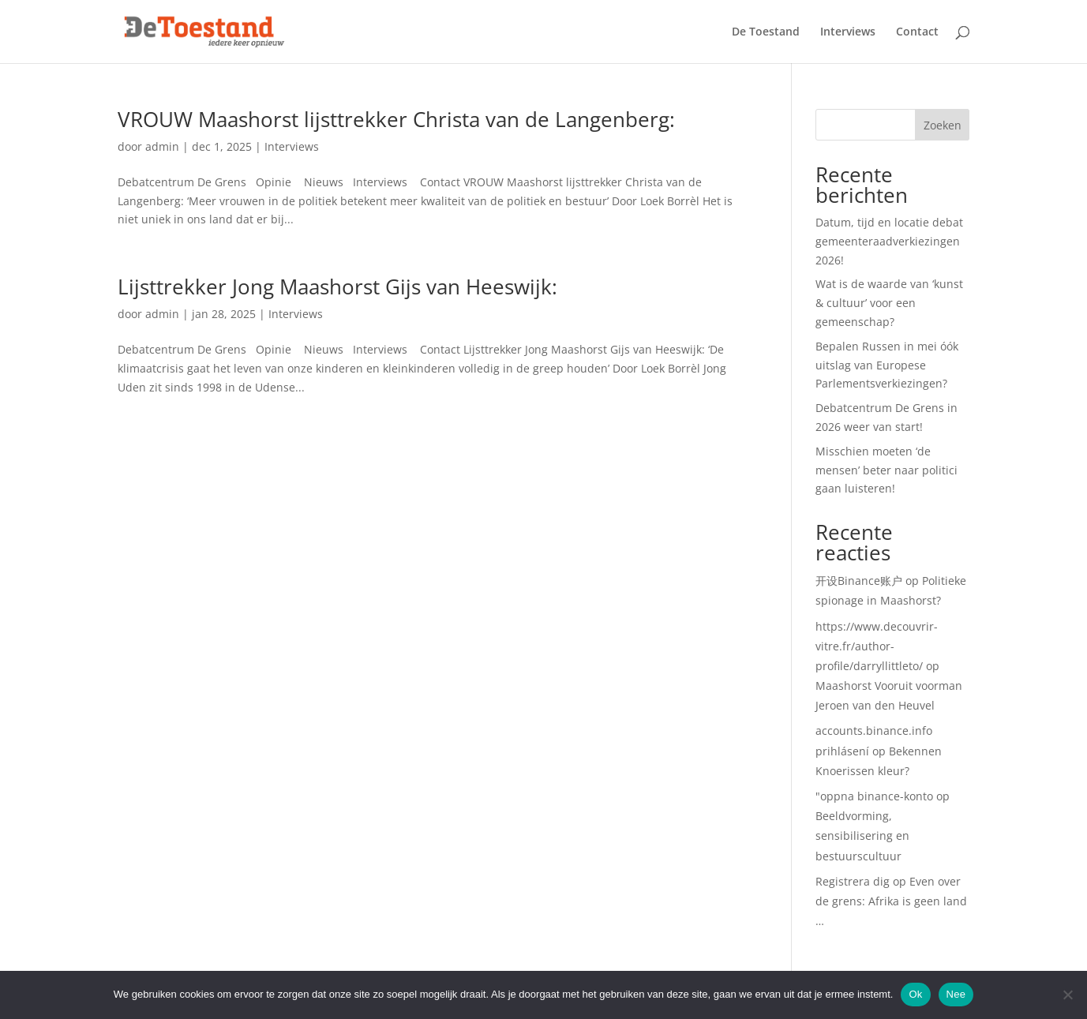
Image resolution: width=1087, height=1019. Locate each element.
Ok (915, 994)
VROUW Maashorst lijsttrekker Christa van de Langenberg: (396, 119)
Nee (956, 994)
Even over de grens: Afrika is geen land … (891, 901)
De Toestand (766, 32)
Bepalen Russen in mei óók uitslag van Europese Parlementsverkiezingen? (886, 365)
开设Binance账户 (858, 580)
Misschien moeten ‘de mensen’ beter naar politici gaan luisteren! (886, 470)
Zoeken (942, 125)
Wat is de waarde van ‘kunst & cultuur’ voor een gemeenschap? (889, 302)
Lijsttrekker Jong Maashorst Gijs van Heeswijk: (337, 286)
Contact (917, 32)
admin (162, 146)
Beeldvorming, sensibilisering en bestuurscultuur (862, 835)
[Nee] (1067, 994)
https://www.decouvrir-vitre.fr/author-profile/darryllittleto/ (876, 646)
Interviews (847, 32)
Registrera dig (852, 881)
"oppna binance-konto (874, 796)
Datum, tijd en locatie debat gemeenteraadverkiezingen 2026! (889, 241)
